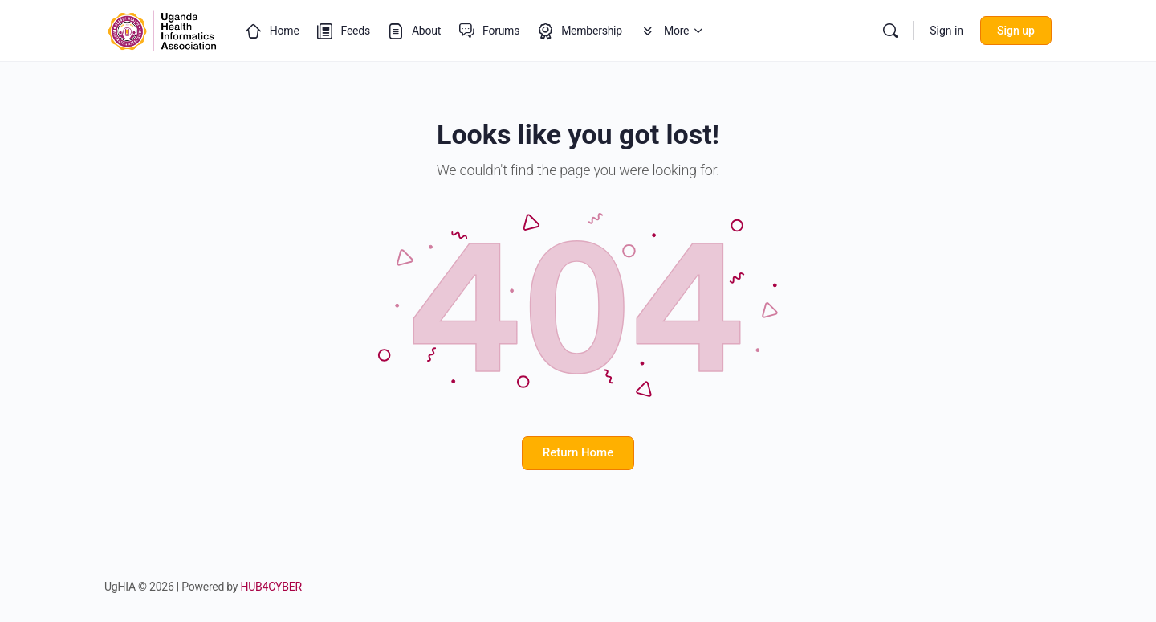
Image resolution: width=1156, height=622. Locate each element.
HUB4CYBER (271, 586)
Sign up (1016, 30)
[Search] (890, 30)
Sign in (946, 30)
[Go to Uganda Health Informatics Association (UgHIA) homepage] (162, 29)
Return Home (578, 452)
